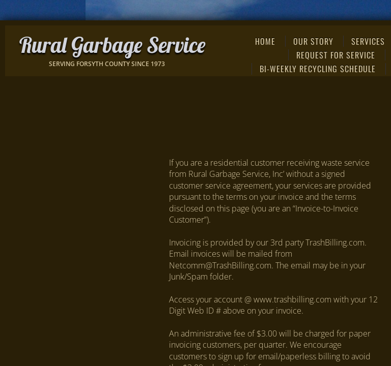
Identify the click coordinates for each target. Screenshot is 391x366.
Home (265, 41)
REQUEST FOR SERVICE (335, 54)
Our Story (313, 41)
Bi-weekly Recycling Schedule (318, 68)
